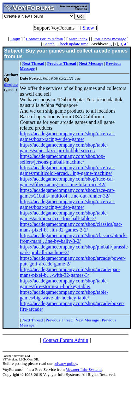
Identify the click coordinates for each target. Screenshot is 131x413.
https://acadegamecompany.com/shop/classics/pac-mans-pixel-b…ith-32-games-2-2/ (71, 226)
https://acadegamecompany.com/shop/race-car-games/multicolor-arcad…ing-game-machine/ (67, 170)
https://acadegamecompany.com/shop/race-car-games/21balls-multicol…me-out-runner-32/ (67, 192)
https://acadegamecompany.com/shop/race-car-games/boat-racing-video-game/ (67, 136)
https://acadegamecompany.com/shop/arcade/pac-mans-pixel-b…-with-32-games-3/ (70, 272)
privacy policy (65, 363)
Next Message (87, 320)
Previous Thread (59, 320)
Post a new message (109, 38)
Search (49, 44)
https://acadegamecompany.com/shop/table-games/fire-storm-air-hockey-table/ (64, 283)
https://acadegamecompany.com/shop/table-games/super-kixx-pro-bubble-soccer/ (64, 147)
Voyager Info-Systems (84, 369)
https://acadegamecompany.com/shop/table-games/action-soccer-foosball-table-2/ (64, 215)
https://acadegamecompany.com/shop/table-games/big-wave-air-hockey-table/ (64, 294)
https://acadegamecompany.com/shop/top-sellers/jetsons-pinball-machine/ (62, 159)
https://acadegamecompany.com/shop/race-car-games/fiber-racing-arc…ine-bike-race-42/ (67, 181)
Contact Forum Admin (44, 38)
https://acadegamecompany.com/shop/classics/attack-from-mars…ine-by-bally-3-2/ (74, 238)
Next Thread (32, 320)
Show (88, 28)
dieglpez (11, 84)
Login (15, 38)
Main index (78, 38)
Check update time (72, 44)
